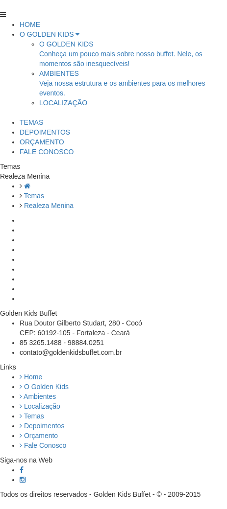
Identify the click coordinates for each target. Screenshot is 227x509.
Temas (34, 196)
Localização (40, 406)
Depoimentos (42, 426)
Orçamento (39, 436)
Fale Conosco (43, 445)
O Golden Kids (44, 387)
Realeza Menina (49, 205)
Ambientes (38, 396)
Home (31, 377)
